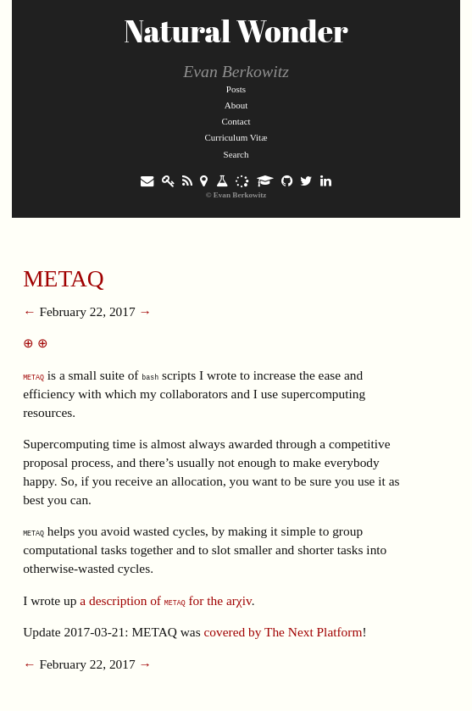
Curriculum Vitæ (235, 137)
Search (236, 154)
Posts (236, 89)
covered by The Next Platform (283, 632)
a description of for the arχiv (165, 600)
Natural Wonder (236, 30)
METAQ (63, 278)
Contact (235, 121)
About (236, 105)
